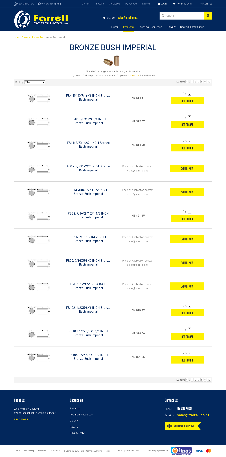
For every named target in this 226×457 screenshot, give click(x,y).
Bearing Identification (192, 26)
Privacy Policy (77, 432)
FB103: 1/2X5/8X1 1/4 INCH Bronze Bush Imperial (88, 333)
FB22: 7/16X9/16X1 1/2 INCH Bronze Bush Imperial (88, 215)
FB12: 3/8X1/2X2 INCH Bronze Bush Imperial (88, 168)
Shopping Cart (183, 3)
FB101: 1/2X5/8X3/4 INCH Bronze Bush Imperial (88, 286)
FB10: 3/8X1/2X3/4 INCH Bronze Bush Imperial (88, 121)
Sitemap (42, 451)
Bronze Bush (38, 37)
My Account (131, 3)
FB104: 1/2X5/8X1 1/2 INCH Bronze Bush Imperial (88, 357)
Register (146, 3)
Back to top (29, 451)
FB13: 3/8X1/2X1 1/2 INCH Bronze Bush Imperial (88, 192)
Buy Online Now (24, 3)
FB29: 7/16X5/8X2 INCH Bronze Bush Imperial (88, 262)
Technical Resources (150, 26)
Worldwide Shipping (49, 3)
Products (128, 26)
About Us (99, 3)
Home (114, 26)
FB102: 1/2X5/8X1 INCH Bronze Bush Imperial (88, 309)
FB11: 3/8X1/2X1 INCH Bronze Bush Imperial (88, 145)
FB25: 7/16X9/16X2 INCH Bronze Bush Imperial (88, 239)
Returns (74, 426)
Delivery (86, 3)
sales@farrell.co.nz (128, 17)
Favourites (206, 3)
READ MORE (21, 419)
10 (209, 81)
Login (162, 3)
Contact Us (114, 3)
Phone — (178, 409)
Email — (187, 415)
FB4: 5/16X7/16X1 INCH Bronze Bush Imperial (88, 97)
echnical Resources (82, 414)
